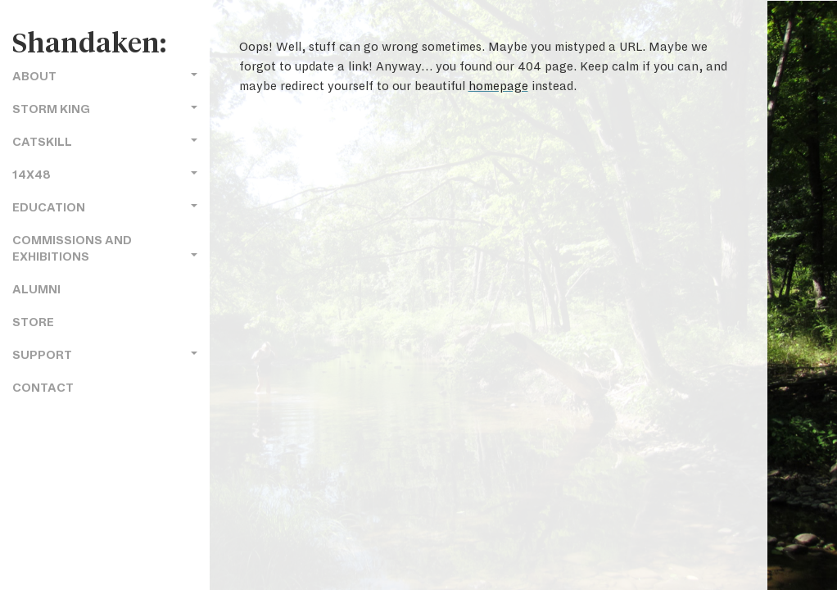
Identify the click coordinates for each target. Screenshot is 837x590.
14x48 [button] (104, 175)
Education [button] (104, 208)
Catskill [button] (104, 142)
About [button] (104, 76)
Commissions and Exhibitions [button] (104, 248)
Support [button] (104, 355)
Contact (43, 388)
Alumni (36, 290)
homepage (498, 86)
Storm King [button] (104, 109)
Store (33, 322)
